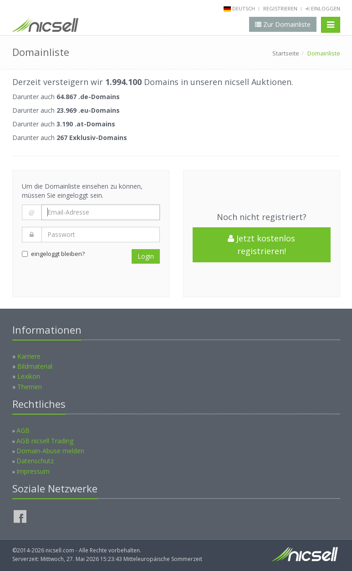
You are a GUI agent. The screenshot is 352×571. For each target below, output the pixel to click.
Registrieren (280, 8)
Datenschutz (35, 460)
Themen (29, 386)
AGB (23, 430)
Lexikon (28, 376)
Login (146, 256)
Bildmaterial (34, 366)
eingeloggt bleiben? (53, 254)
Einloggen (323, 8)
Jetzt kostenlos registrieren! (261, 245)
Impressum (33, 471)
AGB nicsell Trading (44, 440)
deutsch (243, 8)
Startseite (285, 53)
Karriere (29, 356)
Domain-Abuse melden (50, 450)
